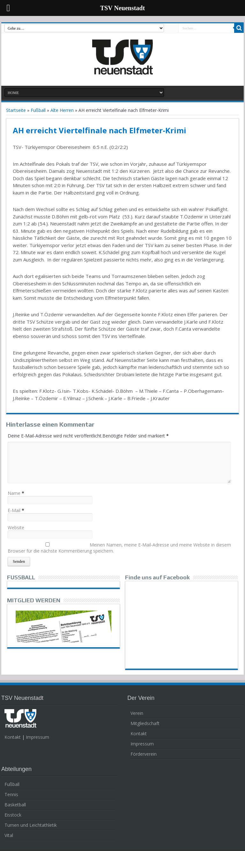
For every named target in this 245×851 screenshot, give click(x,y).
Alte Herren (62, 110)
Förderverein (143, 754)
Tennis (11, 794)
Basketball (15, 805)
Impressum (37, 737)
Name (14, 493)
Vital (8, 835)
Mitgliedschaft (145, 723)
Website (16, 528)
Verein (136, 713)
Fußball (38, 110)
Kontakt (12, 737)
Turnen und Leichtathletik (30, 825)
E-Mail (14, 510)
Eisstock (12, 815)
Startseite (16, 110)
